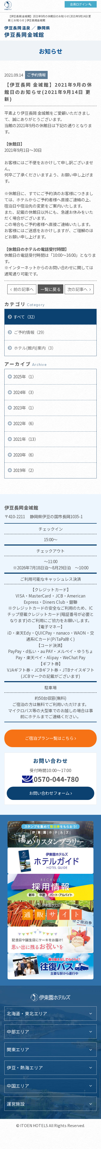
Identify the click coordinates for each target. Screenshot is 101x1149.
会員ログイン (79, 4)
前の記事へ (23, 289)
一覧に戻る (50, 289)
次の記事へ (77, 289)
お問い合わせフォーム (49, 793)
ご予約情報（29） (30, 332)
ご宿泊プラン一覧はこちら (49, 738)
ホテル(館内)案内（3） (34, 348)
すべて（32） (25, 317)
